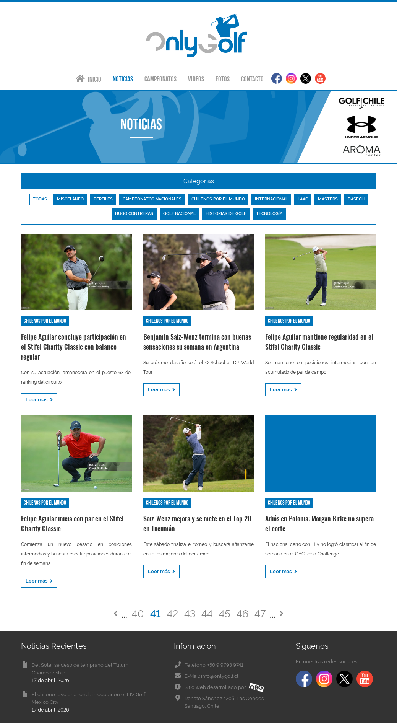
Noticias (123, 79)
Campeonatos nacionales (152, 199)
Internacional (271, 199)
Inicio (88, 79)
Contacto (252, 79)
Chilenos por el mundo (218, 199)
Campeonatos (160, 79)
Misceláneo (70, 199)
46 (242, 614)
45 (224, 614)
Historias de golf (226, 213)
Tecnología (269, 213)
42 (172, 614)
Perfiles (103, 199)
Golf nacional (179, 213)
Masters (328, 199)
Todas (40, 199)
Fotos (223, 79)
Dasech (356, 199)
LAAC (303, 199)
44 (207, 614)
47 (260, 614)
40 (138, 614)
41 (155, 614)
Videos (196, 79)
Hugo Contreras (134, 213)
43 (189, 614)
